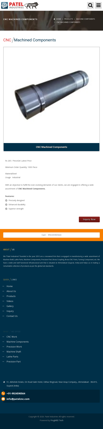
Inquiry (10, 311)
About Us (11, 291)
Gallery (10, 306)
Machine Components (85, 19)
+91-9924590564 (16, 393)
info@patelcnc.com (18, 399)
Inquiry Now (89, 219)
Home (57, 19)
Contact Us (12, 316)
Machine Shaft (14, 351)
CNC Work (12, 336)
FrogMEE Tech (57, 420)
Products (68, 19)
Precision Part (14, 361)
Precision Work (14, 346)
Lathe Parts (12, 356)
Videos (10, 301)
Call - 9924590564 (51, 235)
